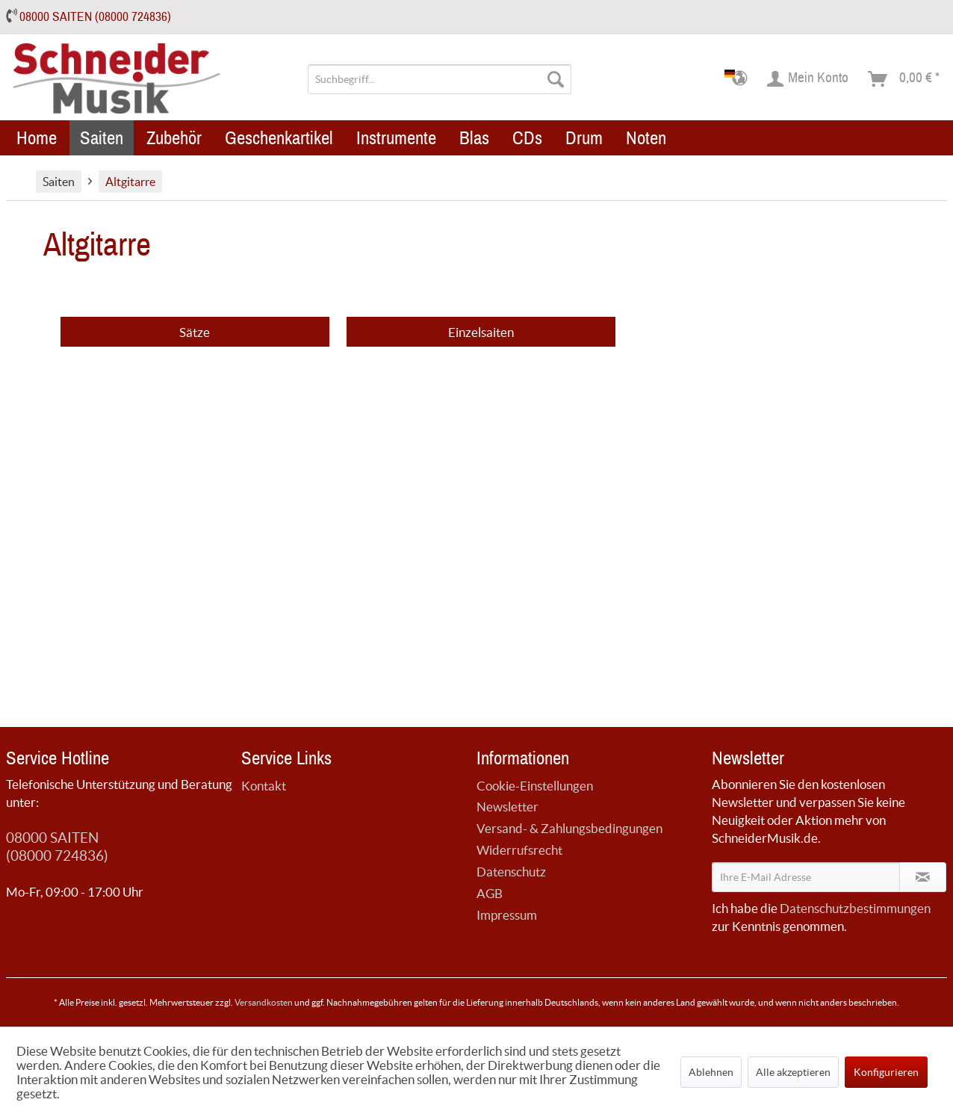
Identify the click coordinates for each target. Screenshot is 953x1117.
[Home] (36, 137)
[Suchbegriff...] (439, 79)
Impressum (506, 915)
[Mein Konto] (808, 79)
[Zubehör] (174, 137)
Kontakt (263, 786)
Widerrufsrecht (519, 850)
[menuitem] (439, 79)
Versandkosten (264, 1002)
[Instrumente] (396, 137)
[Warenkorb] (904, 79)
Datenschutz (511, 871)
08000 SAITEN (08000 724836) (95, 16)
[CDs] (527, 137)
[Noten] (646, 137)
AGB (489, 893)
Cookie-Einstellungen (534, 786)
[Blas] (474, 137)
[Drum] (584, 137)
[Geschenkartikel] (279, 137)
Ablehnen (711, 1072)
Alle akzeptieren (793, 1072)
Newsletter (507, 806)
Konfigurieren (886, 1072)
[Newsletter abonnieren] (922, 877)
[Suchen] (555, 79)
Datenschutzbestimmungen (855, 908)
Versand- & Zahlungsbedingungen (569, 828)
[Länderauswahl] (740, 79)
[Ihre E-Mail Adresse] (806, 877)
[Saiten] (101, 137)
